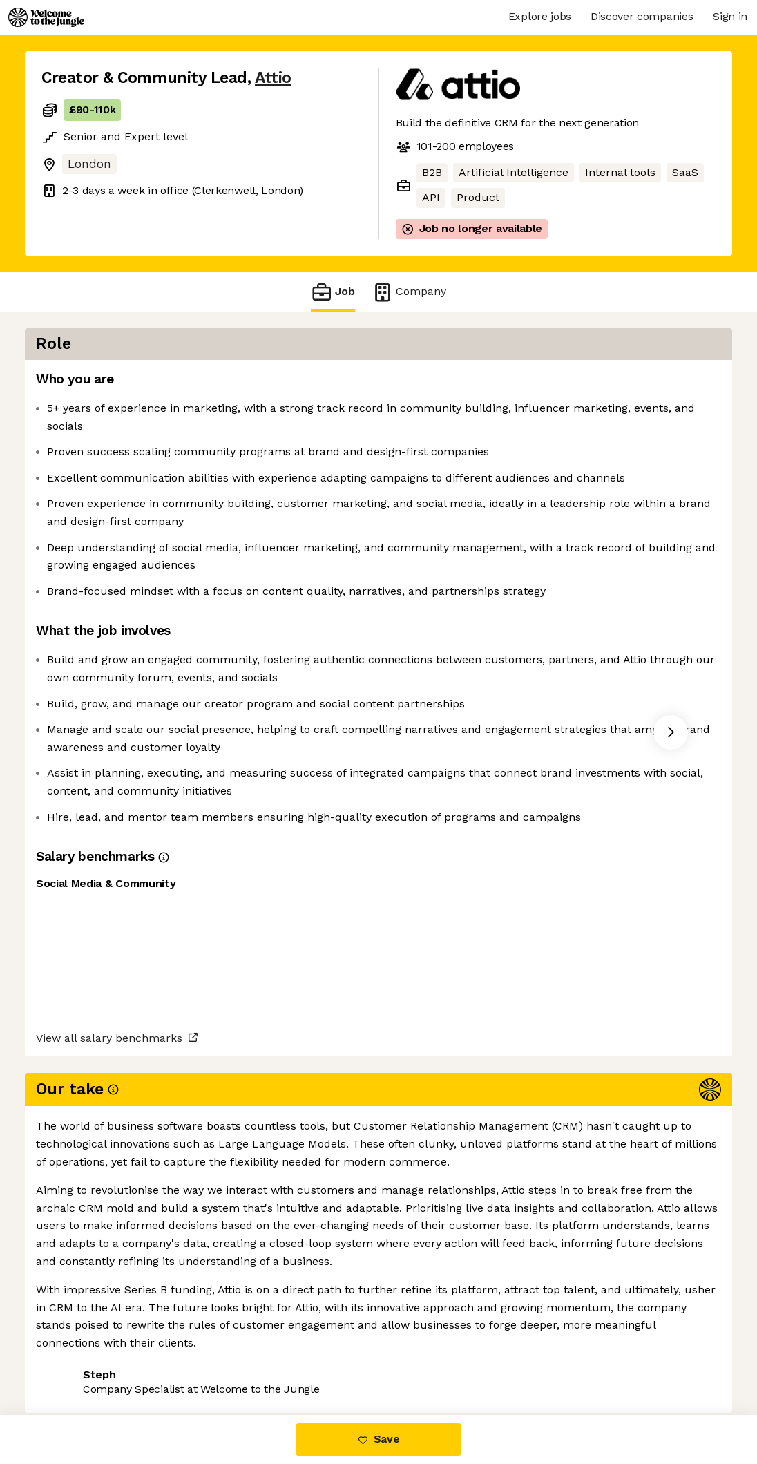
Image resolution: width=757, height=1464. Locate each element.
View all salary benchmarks (109, 1232)
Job (333, 292)
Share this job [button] (79, 1285)
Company (409, 292)
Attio (273, 77)
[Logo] (46, 17)
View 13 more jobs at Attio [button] (207, 1285)
